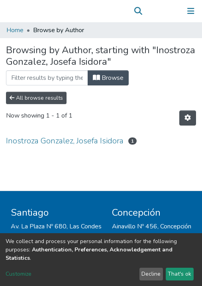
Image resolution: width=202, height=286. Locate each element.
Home (15, 30)
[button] (150, 11)
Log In (166, 11)
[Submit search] (138, 11)
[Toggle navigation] (191, 11)
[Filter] (47, 77)
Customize (18, 274)
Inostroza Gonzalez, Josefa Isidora (65, 140)
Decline (151, 274)
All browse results (36, 98)
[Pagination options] (187, 118)
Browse (108, 77)
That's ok (179, 274)
